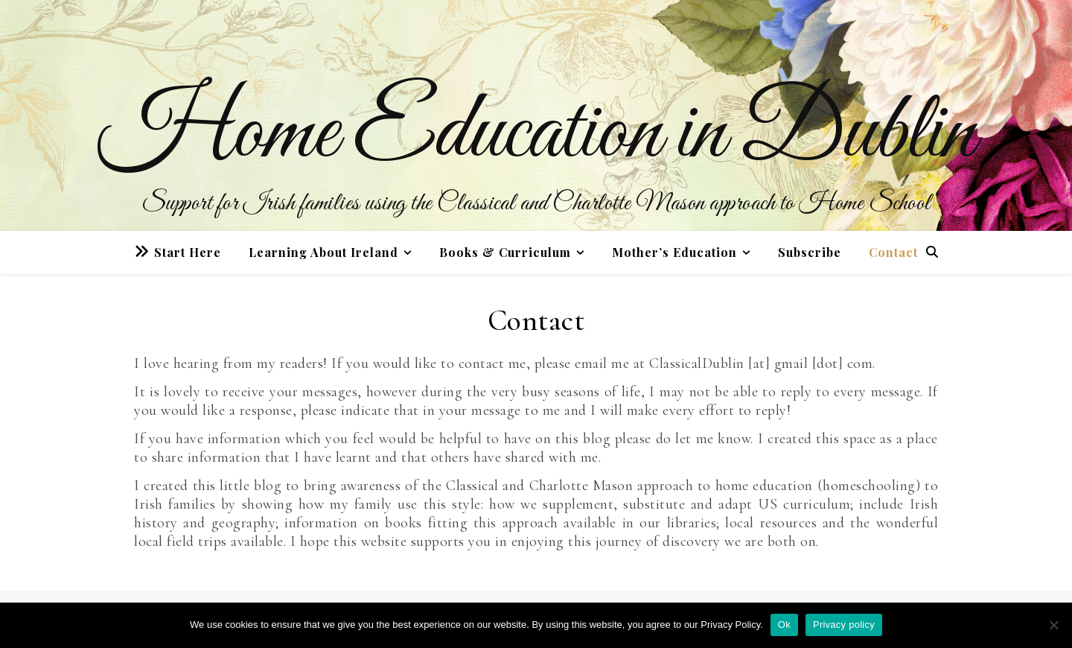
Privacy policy (844, 624)
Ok (784, 624)
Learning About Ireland (323, 252)
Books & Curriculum (505, 252)
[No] (1053, 624)
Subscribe (809, 252)
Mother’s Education (674, 252)
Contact (893, 252)
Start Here (187, 252)
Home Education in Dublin (536, 134)
